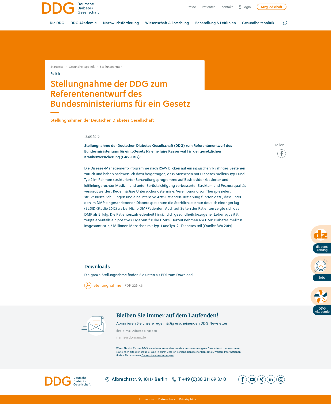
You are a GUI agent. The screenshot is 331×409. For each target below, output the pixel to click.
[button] (57, 23)
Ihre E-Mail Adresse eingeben (136, 330)
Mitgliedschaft (271, 6)
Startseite (57, 66)
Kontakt (227, 6)
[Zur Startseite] (70, 8)
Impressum (146, 399)
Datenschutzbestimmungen (157, 355)
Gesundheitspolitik (82, 66)
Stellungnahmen (111, 66)
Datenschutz (166, 399)
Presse (191, 6)
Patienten (209, 6)
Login (247, 6)
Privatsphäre (187, 399)
